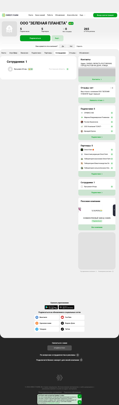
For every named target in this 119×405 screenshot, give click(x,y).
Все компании (97, 227)
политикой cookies (53, 403)
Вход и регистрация (105, 15)
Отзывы (73, 53)
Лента (30, 15)
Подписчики (37, 53)
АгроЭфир (13, 53)
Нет (71, 46)
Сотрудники (61, 53)
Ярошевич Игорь (20, 69)
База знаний (40, 15)
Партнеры (48, 53)
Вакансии (25, 53)
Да (63, 46)
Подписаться (35, 38)
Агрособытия (72, 15)
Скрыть (79, 46)
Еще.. (82, 15)
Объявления (60, 15)
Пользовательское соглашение (50, 392)
